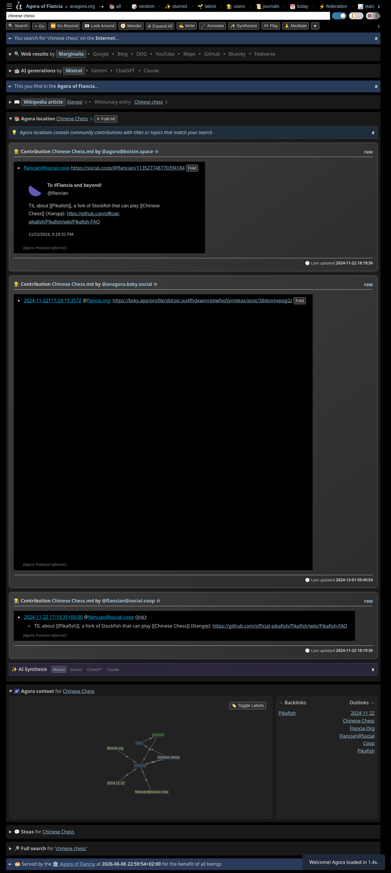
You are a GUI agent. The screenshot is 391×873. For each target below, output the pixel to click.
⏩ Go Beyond (64, 25)
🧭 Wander (131, 25)
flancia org (362, 728)
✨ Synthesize (243, 25)
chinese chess (359, 720)
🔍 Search (18, 25)
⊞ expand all (160, 26)
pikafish (287, 713)
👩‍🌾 (17, 151)
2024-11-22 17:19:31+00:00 (53, 617)
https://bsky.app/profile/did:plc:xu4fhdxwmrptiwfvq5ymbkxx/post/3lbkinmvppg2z (202, 300)
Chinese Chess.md (73, 151)
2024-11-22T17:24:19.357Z (53, 300)
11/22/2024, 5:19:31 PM (51, 234)
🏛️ (55, 864)
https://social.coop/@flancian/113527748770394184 (128, 168)
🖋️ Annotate (212, 25)
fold (192, 168)
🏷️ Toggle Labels (247, 705)
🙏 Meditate (295, 25)
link (140, 617)
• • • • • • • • (146, 54)
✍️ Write (187, 25)
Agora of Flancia (77, 864)
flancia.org (98, 300)
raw (368, 151)
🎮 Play (270, 25)
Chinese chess (148, 102)
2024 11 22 (363, 713)
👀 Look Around (99, 25)
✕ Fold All (106, 119)
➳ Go (39, 26)
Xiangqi (75, 102)
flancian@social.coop (47, 168)
